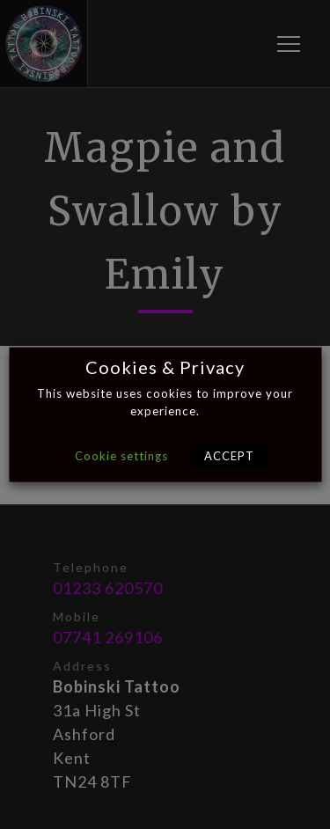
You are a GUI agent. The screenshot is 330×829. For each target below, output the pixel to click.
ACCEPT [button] (229, 455)
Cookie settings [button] (121, 455)
